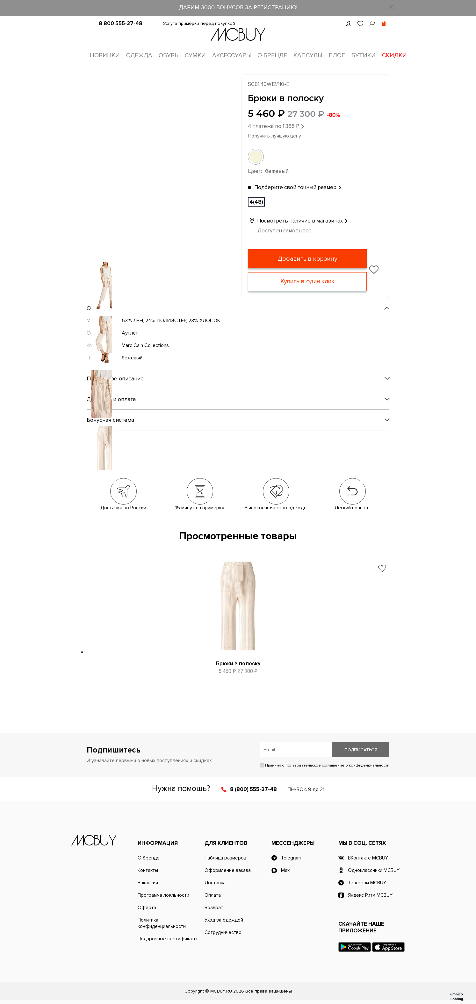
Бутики (363, 55)
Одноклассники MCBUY (374, 870)
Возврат (214, 907)
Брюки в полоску (238, 663)
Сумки (195, 55)
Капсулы (307, 55)
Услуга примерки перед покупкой (199, 23)
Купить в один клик (307, 282)
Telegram (291, 858)
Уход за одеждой (224, 920)
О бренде (272, 55)
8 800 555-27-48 (120, 23)
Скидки (394, 55)
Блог (337, 55)
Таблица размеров (225, 858)
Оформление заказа (228, 870)
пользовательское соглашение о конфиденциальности (337, 765)
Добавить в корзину (307, 259)
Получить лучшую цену (274, 136)
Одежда (139, 55)
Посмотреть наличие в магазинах (295, 220)
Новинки (105, 55)
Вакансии (148, 883)
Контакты (148, 870)
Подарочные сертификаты (167, 939)
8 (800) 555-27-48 (253, 789)
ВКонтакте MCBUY (368, 858)
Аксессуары (231, 55)
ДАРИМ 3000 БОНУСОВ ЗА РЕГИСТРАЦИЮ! (238, 7)
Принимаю (324, 765)
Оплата (213, 895)
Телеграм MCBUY (367, 883)
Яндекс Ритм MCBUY (370, 895)
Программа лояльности (163, 895)
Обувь (168, 55)
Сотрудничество (223, 932)
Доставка (215, 883)
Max (285, 870)
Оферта (147, 907)
